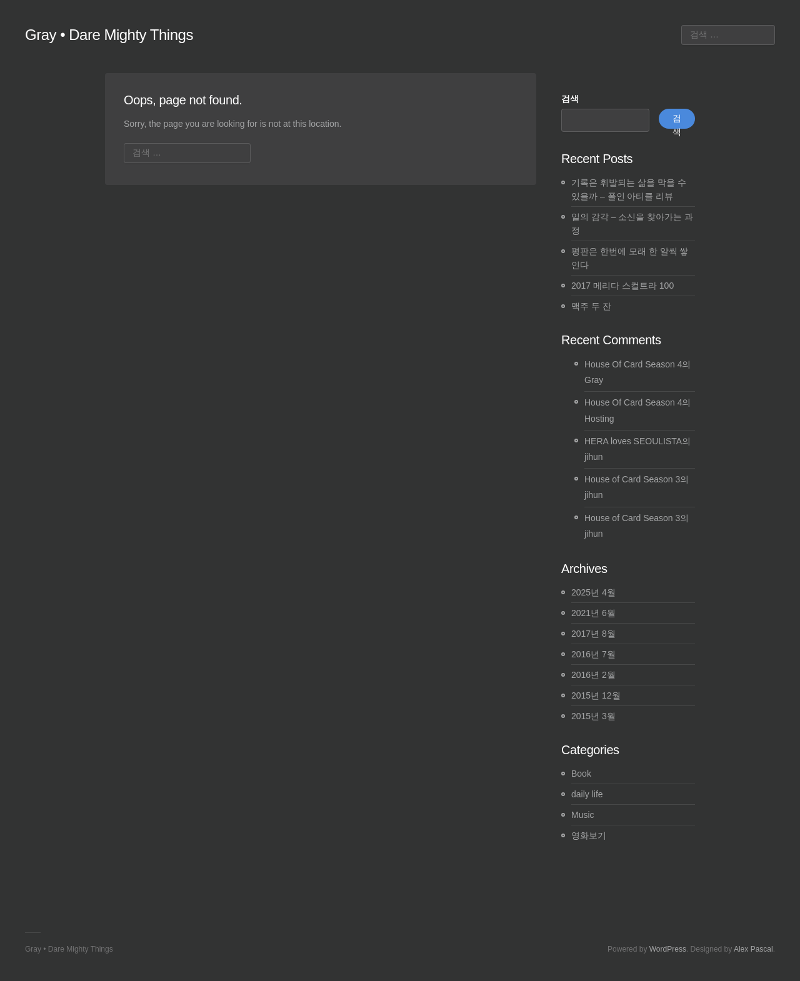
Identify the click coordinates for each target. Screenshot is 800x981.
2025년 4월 (593, 592)
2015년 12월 (596, 695)
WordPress (667, 949)
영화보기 (588, 835)
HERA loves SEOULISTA (633, 441)
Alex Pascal (753, 949)
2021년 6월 (593, 613)
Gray (593, 380)
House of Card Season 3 (632, 479)
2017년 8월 (593, 634)
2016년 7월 (593, 654)
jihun (593, 457)
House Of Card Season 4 (633, 364)
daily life (587, 794)
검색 (570, 99)
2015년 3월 (593, 716)
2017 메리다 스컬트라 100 (622, 286)
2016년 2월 (593, 675)
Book (581, 774)
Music (582, 815)
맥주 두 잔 (591, 306)
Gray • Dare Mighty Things (109, 34)
